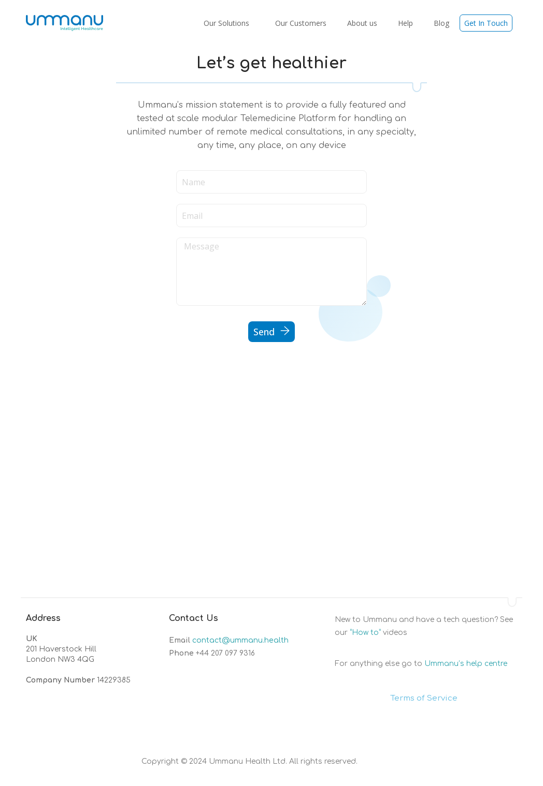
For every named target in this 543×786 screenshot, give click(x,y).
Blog (441, 23)
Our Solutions (229, 23)
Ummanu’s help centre (465, 664)
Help (405, 23)
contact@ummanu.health (240, 640)
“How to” (365, 632)
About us (362, 23)
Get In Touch (486, 23)
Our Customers (300, 23)
